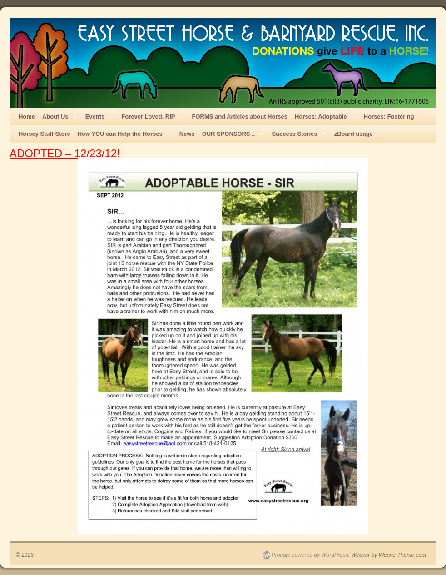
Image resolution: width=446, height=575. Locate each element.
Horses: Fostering (389, 116)
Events (98, 119)
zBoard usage (353, 133)
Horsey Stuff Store (44, 133)
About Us (58, 119)
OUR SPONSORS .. (231, 136)
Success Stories (297, 136)
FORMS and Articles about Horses (239, 116)
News (187, 133)
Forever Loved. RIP (150, 119)
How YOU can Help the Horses (122, 136)
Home (27, 116)
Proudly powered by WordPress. (311, 555)
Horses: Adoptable (323, 119)
